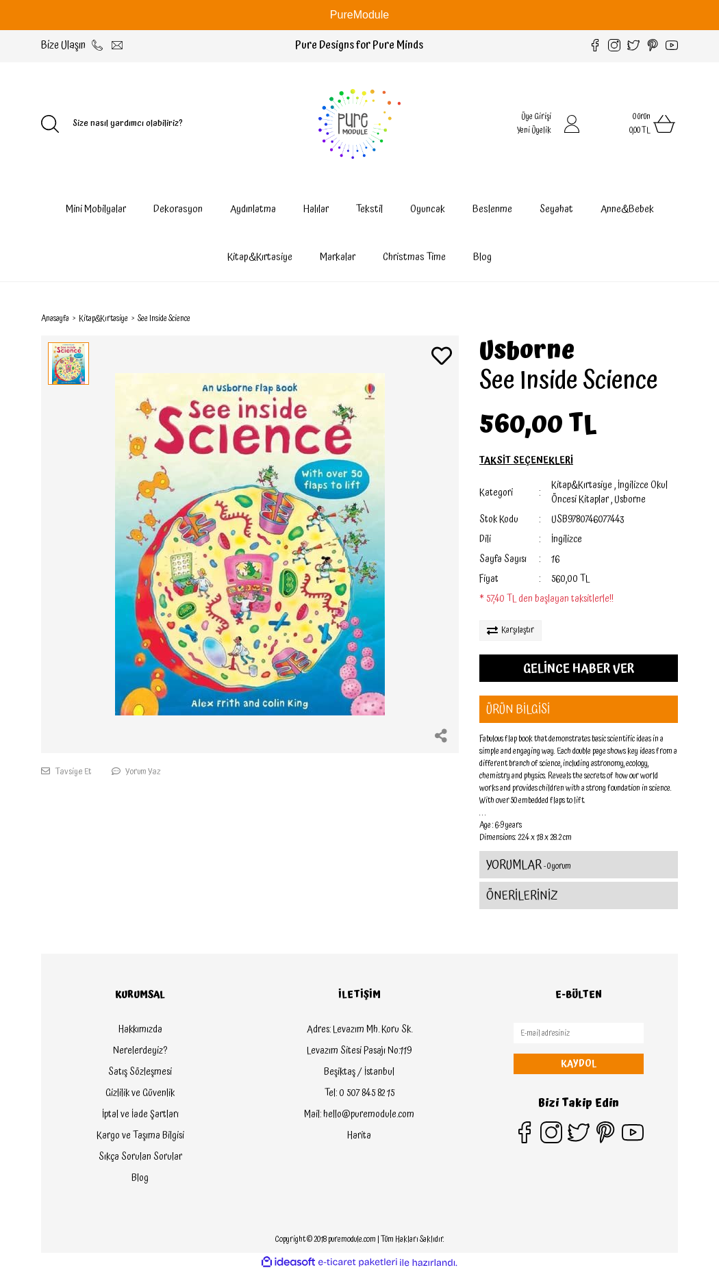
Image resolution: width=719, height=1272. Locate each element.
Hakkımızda (140, 1029)
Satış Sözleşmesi (140, 1072)
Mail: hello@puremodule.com (359, 1114)
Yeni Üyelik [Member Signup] (534, 130)
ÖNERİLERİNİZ (522, 896)
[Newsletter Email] (579, 1033)
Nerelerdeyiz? (140, 1050)
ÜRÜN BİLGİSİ (518, 710)
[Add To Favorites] (441, 357)
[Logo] (359, 124)
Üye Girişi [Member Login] (536, 116)
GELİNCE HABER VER (578, 668)
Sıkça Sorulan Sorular (140, 1157)
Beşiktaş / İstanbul (359, 1072)
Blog (482, 257)
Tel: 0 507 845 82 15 (359, 1093)
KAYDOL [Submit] (578, 1063)
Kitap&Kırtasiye (581, 485)
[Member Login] (571, 124)
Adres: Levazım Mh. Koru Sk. (359, 1029)
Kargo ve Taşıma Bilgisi (140, 1135)
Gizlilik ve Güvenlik (140, 1093)
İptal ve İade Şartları (140, 1114)
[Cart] (637, 124)
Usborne (527, 351)
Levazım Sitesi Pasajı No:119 (359, 1050)
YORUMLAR (528, 865)
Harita (359, 1135)
